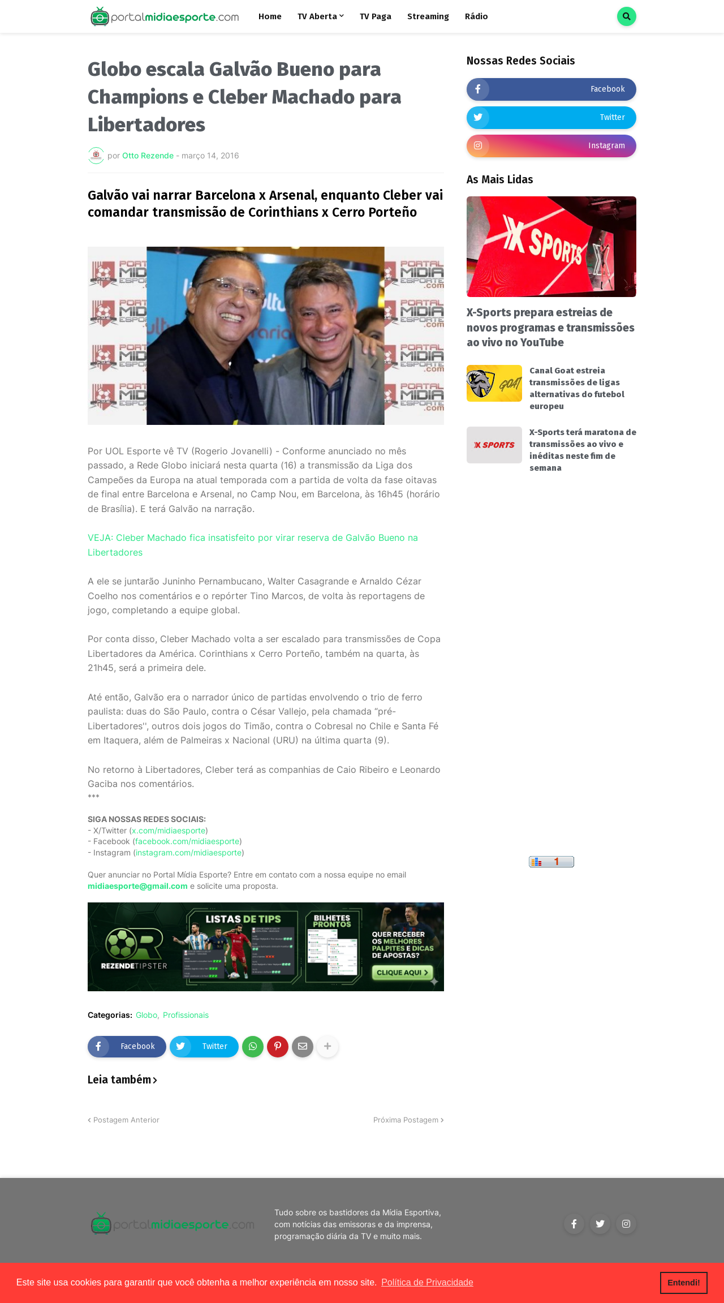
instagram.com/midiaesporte (189, 852)
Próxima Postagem (405, 1119)
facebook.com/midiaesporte (187, 841)
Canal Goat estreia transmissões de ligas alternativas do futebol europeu (576, 388)
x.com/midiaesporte (168, 830)
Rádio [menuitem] (476, 16)
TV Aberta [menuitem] (317, 16)
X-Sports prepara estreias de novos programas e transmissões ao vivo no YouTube (551, 327)
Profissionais (186, 1015)
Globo (146, 1015)
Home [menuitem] (270, 16)
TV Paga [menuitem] (375, 16)
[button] (626, 16)
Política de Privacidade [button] (427, 1282)
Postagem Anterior (126, 1119)
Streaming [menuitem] (428, 16)
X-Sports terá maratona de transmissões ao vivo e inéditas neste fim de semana (582, 450)
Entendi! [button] (683, 1282)
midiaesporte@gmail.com (138, 886)
